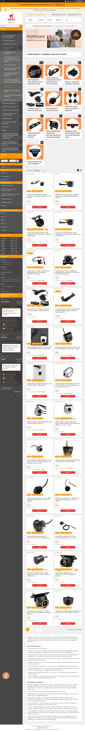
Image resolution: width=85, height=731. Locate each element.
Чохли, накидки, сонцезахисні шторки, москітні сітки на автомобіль (11, 74)
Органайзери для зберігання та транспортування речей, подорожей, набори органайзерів (10, 136)
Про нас (49, 20)
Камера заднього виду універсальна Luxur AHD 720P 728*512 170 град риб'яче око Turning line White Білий (67, 385)
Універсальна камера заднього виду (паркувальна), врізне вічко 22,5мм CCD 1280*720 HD (38, 574)
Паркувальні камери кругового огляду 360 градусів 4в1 (71, 108)
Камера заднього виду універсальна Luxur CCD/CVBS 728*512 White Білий (39, 384)
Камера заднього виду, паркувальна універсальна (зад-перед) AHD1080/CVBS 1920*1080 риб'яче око (67, 272)
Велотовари (5, 127)
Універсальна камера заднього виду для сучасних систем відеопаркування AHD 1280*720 (67, 196)
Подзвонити (59, 4)
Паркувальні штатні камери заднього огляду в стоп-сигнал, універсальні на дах (72, 134)
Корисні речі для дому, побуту (10, 110)
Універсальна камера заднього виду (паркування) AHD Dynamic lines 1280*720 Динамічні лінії (39, 234)
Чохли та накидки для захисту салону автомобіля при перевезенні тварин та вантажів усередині (12, 59)
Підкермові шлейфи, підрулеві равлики (11, 91)
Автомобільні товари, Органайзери (8, 48)
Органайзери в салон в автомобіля (10, 52)
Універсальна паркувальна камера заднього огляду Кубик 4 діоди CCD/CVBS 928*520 (39, 196)
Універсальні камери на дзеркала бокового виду (34, 109)
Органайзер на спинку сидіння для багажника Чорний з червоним (11, 367)
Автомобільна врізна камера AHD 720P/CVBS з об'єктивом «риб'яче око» (38, 537)
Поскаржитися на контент (39, 729)
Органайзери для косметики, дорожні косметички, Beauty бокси (10, 150)
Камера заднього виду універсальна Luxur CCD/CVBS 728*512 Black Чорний (67, 460)
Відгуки (58, 20)
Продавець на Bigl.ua (42, 727)
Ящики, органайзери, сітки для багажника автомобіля (12, 68)
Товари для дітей (7, 118)
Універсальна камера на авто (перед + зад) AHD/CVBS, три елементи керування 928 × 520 (39, 612)
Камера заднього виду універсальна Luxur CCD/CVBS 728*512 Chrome (39, 422)
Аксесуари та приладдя (10, 65)
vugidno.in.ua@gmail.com (7, 286)
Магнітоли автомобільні (8, 103)
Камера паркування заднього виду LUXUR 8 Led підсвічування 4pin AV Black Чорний (67, 347)
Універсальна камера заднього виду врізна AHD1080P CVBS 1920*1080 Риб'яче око (67, 611)
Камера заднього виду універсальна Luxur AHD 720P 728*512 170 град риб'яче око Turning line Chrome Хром (39, 461)
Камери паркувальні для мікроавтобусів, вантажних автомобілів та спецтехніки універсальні (53, 134)
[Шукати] (21, 26)
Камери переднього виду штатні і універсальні (34, 162)
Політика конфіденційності (52, 729)
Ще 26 (4, 230)
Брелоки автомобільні (10, 100)
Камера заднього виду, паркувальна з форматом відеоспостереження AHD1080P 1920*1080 (38, 272)
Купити (40, 207)
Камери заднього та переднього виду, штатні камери (12, 86)
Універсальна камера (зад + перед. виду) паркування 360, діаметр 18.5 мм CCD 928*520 (39, 499)
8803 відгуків (70, 1)
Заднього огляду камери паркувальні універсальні (72, 83)
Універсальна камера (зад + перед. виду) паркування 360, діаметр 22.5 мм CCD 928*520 (67, 499)
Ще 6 (4, 205)
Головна (40, 20)
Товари (3, 32)
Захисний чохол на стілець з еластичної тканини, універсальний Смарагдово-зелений (10, 312)
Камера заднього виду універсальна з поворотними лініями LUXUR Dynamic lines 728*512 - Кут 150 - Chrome (67, 423)
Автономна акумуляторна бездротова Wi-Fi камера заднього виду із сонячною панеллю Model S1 (67, 310)
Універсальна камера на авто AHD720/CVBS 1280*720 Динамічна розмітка (65, 574)
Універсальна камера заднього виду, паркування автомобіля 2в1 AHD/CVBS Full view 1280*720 (67, 234)
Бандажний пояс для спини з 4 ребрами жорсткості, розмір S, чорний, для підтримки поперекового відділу (11, 348)
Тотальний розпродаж (8, 40)
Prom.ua (51, 726)
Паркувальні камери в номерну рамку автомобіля (33, 135)
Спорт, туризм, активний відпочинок (9, 122)
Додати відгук (7, 388)
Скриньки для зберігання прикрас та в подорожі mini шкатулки (9, 143)
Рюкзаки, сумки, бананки (9, 106)
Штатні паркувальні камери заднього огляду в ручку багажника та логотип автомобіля (53, 81)
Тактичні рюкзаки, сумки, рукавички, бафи (9, 114)
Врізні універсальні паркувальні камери (52, 109)
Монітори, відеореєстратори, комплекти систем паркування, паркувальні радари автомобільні (12, 80)
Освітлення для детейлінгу (9, 44)
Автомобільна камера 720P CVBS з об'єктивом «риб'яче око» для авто (65, 537)
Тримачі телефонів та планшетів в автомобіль (12, 95)
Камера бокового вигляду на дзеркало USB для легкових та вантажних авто (38, 309)
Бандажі (4, 130)
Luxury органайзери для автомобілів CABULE (8, 36)
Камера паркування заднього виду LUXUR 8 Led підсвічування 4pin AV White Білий (39, 347)
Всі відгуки (17, 391)
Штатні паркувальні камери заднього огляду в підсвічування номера (34, 82)
